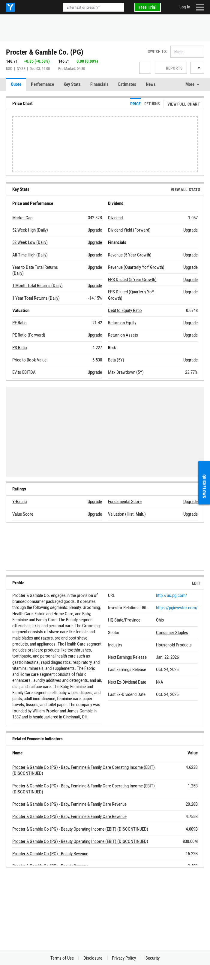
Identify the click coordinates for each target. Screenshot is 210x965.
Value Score (22, 514)
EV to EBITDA (24, 372)
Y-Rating (19, 501)
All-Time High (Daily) (30, 255)
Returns (152, 103)
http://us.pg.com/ (171, 595)
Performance (42, 84)
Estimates (127, 84)
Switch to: (157, 51)
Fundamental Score (125, 501)
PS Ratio (19, 347)
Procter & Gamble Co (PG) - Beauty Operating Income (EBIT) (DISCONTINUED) (80, 829)
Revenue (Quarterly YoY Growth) (136, 267)
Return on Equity (122, 322)
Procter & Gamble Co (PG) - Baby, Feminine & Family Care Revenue (69, 804)
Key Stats (72, 84)
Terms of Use (62, 958)
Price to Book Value (29, 360)
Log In (184, 7)
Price (135, 103)
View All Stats (185, 189)
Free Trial (148, 7)
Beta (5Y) (116, 360)
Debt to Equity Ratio (125, 310)
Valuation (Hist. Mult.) (127, 514)
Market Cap (22, 217)
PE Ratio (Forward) (28, 335)
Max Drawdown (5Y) (126, 372)
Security (153, 958)
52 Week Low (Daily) (30, 242)
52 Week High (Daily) (30, 230)
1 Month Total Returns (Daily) (37, 285)
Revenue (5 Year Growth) (130, 255)
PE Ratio (19, 322)
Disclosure (92, 958)
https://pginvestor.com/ (177, 607)
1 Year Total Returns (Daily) (36, 298)
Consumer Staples (172, 632)
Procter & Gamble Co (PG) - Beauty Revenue (50, 853)
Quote (16, 84)
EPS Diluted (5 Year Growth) (132, 279)
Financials (99, 84)
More (189, 84)
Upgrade (95, 230)
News (151, 84)
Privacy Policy (124, 958)
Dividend (115, 217)
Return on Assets (123, 335)
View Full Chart (183, 104)
